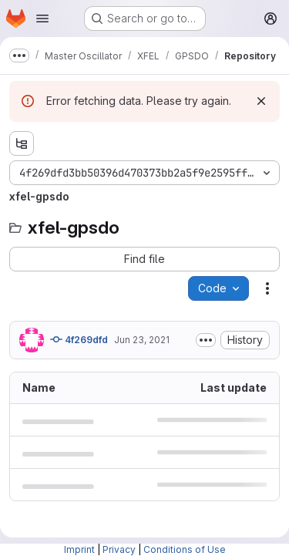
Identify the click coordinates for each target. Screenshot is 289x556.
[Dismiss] (261, 101)
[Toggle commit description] (206, 340)
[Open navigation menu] (42, 18)
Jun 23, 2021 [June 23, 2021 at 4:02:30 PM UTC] (142, 339)
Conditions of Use (184, 549)
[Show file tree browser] (21, 143)
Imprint (79, 549)
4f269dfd (79, 339)
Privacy (119, 549)
